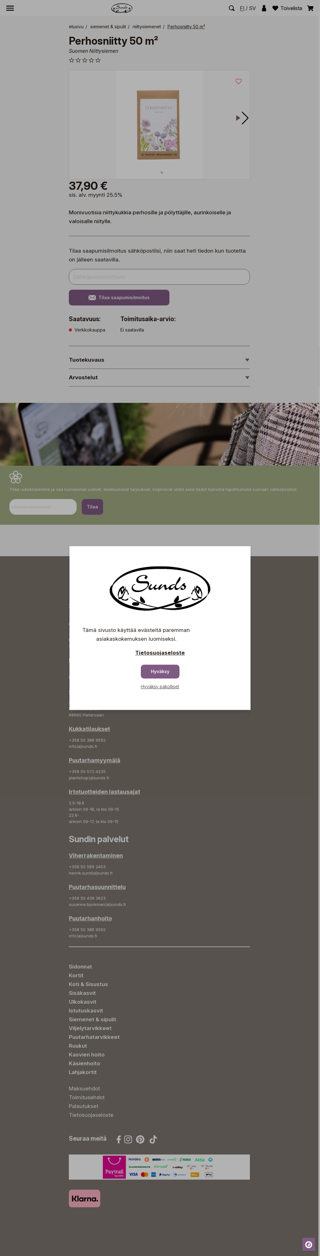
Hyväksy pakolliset (160, 686)
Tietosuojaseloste (160, 653)
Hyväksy (160, 671)
